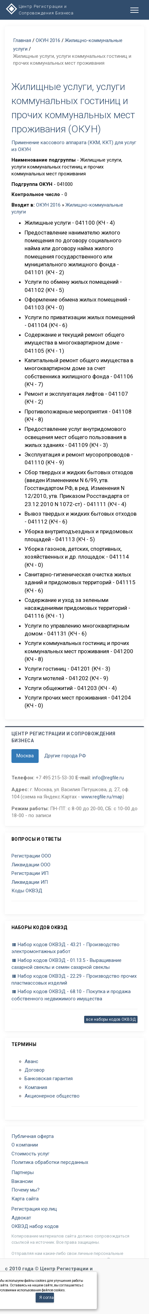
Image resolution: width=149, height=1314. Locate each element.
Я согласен (46, 1297)
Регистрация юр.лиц (34, 1209)
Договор (35, 1070)
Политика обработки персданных (49, 1162)
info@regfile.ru (108, 778)
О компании (24, 1145)
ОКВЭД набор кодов (35, 1226)
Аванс (31, 1061)
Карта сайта (25, 1199)
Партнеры (22, 1172)
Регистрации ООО (31, 856)
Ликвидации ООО (30, 865)
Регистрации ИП (29, 873)
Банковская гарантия (49, 1078)
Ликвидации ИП (29, 882)
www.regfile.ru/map (101, 797)
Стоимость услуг (30, 1154)
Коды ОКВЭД (26, 891)
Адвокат (21, 1218)
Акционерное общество (52, 1096)
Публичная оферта (32, 1136)
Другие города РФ (65, 756)
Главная (22, 40)
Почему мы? (25, 1190)
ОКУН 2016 (48, 40)
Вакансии (22, 1181)
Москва (25, 756)
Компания (36, 1087)
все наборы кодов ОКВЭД (111, 1019)
